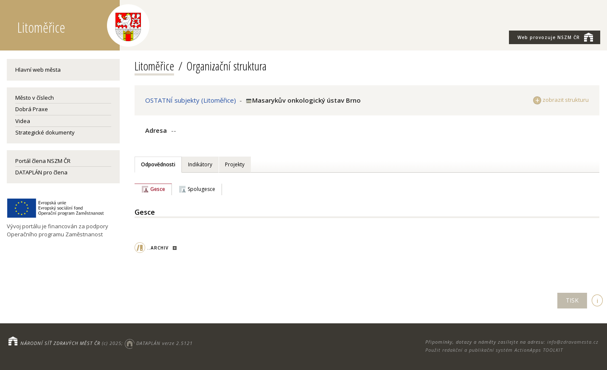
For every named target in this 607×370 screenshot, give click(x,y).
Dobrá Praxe (31, 109)
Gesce (157, 189)
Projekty (234, 164)
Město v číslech (34, 97)
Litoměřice (154, 66)
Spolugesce (201, 189)
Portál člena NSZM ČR (42, 161)
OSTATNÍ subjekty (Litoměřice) (190, 100)
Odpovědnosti (158, 164)
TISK (572, 300)
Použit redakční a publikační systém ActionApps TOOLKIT (494, 350)
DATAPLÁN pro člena (41, 172)
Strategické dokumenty (45, 132)
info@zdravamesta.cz (573, 342)
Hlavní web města (38, 69)
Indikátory (200, 164)
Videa (22, 121)
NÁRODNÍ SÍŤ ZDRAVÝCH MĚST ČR (60, 343)
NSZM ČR (555, 37)
